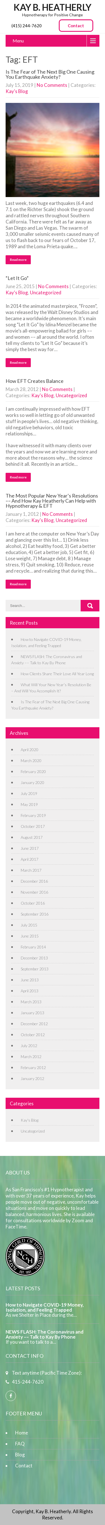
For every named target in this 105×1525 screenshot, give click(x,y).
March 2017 (31, 870)
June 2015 (30, 936)
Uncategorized (45, 292)
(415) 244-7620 (26, 25)
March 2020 (31, 760)
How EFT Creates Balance (35, 381)
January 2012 (32, 1078)
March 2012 (31, 1056)
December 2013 (34, 957)
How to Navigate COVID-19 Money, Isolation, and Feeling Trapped (45, 1307)
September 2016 (34, 914)
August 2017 (32, 837)
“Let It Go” (17, 278)
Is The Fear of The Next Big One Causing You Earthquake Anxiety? (50, 74)
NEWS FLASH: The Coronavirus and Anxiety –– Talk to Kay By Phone (44, 1334)
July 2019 (29, 793)
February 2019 (33, 815)
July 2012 (29, 1045)
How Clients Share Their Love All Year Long (57, 673)
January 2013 (32, 1012)
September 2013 (34, 968)
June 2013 (30, 979)
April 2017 (29, 859)
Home (21, 1433)
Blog (20, 1455)
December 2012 (34, 1023)
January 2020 (32, 782)
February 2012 (33, 1067)
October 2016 (33, 903)
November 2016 (34, 892)
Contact (76, 25)
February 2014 (33, 947)
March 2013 (31, 1001)
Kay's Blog (17, 91)
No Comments (52, 85)
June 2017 (30, 848)
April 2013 (29, 990)
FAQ (20, 1444)
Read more (18, 259)
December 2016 (34, 881)
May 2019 (29, 804)
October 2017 (33, 826)
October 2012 (33, 1034)
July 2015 (29, 925)
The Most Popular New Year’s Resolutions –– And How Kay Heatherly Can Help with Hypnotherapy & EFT (52, 500)
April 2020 (29, 749)
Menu (18, 40)
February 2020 (33, 771)
